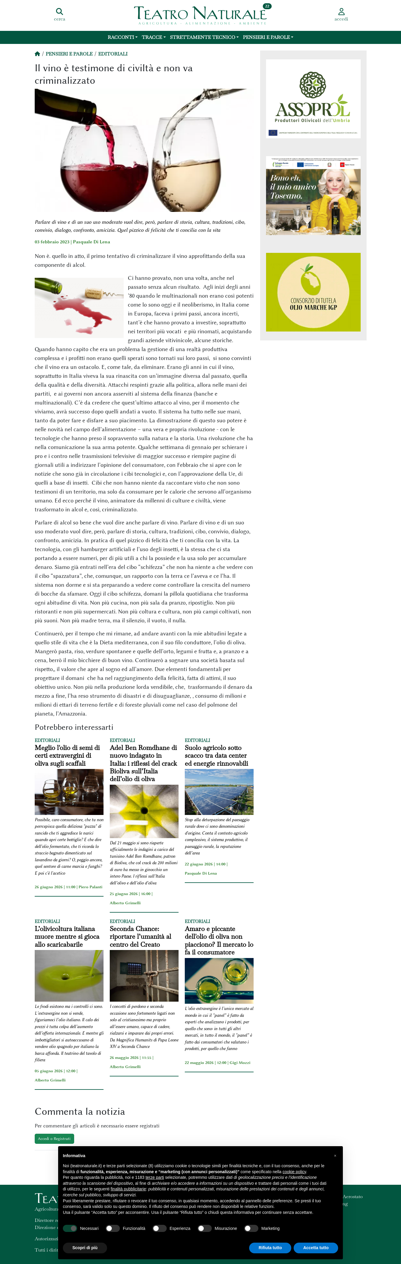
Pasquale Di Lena (91, 242)
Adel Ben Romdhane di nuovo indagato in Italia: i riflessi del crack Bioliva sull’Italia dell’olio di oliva (143, 763)
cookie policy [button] (294, 1171)
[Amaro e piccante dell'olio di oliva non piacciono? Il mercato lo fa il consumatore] (219, 982)
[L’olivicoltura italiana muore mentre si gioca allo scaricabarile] (69, 976)
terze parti (155, 1177)
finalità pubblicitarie (128, 1189)
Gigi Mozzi (240, 1062)
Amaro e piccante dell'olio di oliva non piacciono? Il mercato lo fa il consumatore (219, 940)
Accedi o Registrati (54, 1138)
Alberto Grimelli (125, 902)
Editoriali (113, 54)
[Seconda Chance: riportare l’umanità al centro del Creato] (144, 976)
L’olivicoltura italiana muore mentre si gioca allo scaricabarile (67, 936)
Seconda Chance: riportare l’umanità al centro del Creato (140, 936)
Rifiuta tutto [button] (270, 1247)
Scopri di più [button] (85, 1247)
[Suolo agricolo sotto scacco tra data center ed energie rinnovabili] (219, 793)
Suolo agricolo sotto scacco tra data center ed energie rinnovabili (216, 755)
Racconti (121, 37)
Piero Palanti (90, 886)
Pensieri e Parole (266, 37)
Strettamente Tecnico (202, 37)
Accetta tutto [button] (316, 1247)
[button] (335, 1155)
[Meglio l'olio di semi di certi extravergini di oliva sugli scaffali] (69, 793)
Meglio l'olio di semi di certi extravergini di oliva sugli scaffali (67, 755)
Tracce (152, 37)
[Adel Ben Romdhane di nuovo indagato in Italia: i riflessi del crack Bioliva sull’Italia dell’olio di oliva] (144, 812)
